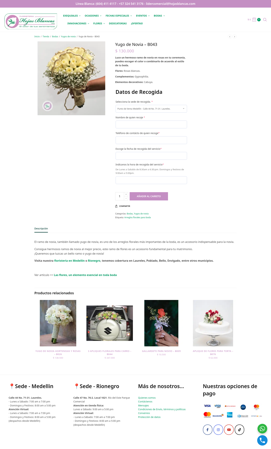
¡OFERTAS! (137, 23)
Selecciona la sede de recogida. (134, 101)
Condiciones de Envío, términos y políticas (162, 409)
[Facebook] (208, 430)
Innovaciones (76, 23)
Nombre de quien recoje (130, 117)
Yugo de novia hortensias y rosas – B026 (57, 353)
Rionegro (94, 261)
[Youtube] (229, 430)
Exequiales (70, 15)
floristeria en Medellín (69, 261)
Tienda (46, 36)
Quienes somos (147, 397)
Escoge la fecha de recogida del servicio (139, 148)
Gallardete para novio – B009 (161, 351)
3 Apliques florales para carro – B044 (109, 353)
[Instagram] (218, 430)
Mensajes (143, 405)
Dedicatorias (118, 23)
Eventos (141, 15)
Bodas (158, 15)
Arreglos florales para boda (137, 217)
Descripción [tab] (41, 228)
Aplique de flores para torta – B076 (213, 353)
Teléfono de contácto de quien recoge (138, 133)
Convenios (144, 413)
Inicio (37, 36)
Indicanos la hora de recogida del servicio (140, 164)
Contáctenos (145, 401)
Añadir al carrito (150, 196)
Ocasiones (92, 15)
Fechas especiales (117, 15)
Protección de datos (149, 417)
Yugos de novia (68, 36)
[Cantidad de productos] (119, 196)
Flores (97, 23)
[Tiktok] (239, 430)
